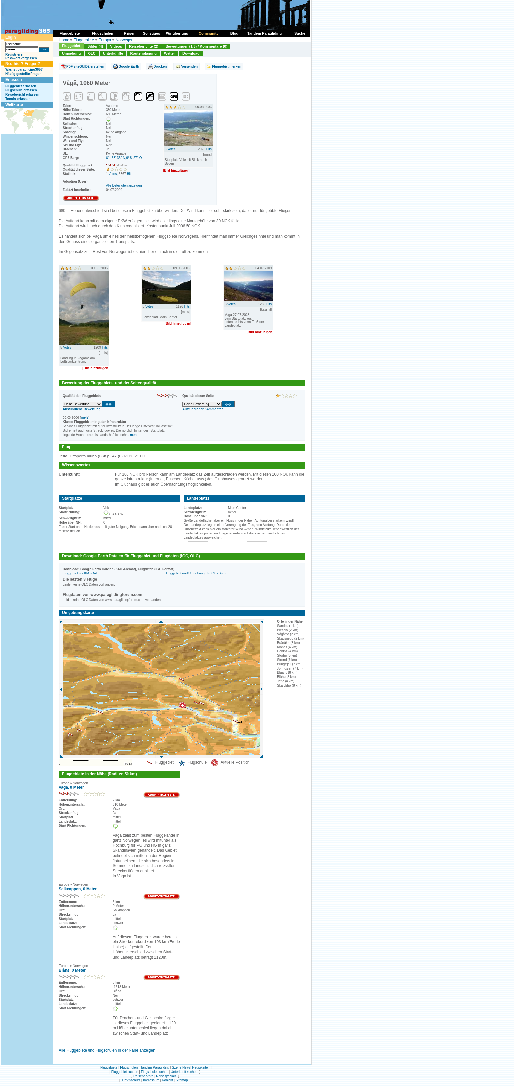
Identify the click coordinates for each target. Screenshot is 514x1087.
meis (85, 417)
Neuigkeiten (200, 1067)
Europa (104, 40)
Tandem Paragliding (154, 1067)
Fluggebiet (71, 46)
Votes (113, 174)
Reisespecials (166, 1076)
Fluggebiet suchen (124, 1072)
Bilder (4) (95, 46)
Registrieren (14, 54)
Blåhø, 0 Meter (72, 970)
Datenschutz (131, 1080)
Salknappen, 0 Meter (78, 889)
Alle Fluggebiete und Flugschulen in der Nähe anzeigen (107, 1050)
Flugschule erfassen (21, 90)
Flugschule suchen (154, 1072)
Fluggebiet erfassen (20, 86)
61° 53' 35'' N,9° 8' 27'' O (124, 158)
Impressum (151, 1080)
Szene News (181, 1067)
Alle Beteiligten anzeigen (124, 185)
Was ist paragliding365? (24, 69)
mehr (134, 435)
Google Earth (129, 66)
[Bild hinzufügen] (176, 170)
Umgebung (71, 53)
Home (64, 40)
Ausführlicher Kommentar (202, 409)
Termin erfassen (17, 99)
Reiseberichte (143, 1076)
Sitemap (182, 1080)
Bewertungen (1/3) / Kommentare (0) (196, 46)
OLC (91, 53)
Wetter (169, 53)
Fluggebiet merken (226, 66)
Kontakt (167, 1080)
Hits (129, 174)
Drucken (160, 66)
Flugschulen (129, 1067)
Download (191, 53)
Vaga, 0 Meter (71, 787)
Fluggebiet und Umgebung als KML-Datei (196, 573)
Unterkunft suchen (184, 1072)
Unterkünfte (113, 53)
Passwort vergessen (21, 58)
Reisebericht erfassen (22, 94)
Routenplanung (143, 53)
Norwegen (124, 40)
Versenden (189, 66)
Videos (116, 46)
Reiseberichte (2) (143, 46)
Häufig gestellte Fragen (23, 74)
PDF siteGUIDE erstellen (85, 66)
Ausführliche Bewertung (82, 409)
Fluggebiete (83, 40)
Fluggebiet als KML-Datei (81, 573)
